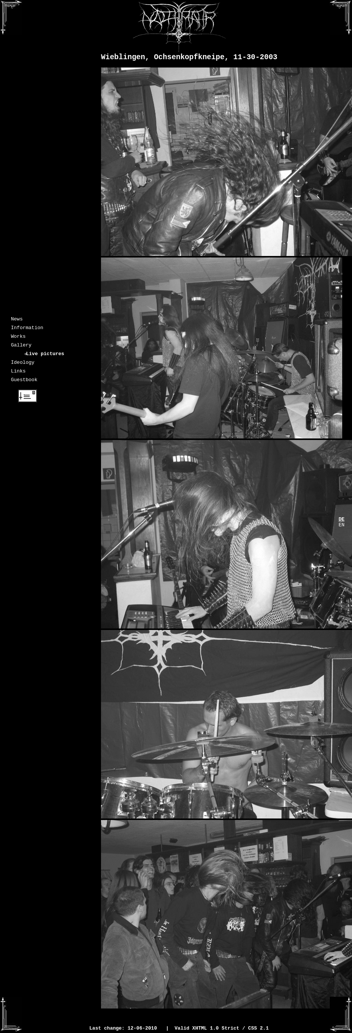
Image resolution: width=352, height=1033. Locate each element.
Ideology (22, 368)
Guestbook (24, 388)
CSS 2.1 (258, 1028)
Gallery (21, 349)
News (17, 319)
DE (341, 519)
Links (18, 378)
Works (18, 339)
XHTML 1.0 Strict (215, 1028)
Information (27, 329)
